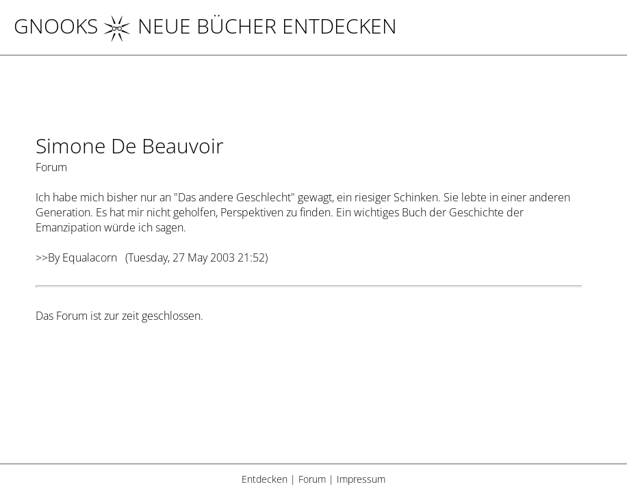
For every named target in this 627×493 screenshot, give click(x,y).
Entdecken (264, 478)
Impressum (361, 478)
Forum (312, 478)
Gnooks (56, 26)
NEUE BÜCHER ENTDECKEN (250, 26)
